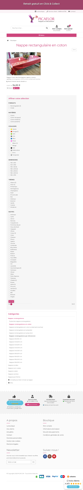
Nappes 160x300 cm (15, 359)
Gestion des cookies (13, 441)
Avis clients (10, 429)
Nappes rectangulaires (16, 318)
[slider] (11, 304)
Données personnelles (14, 438)
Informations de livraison (51, 429)
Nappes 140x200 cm (15, 342)
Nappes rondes (13, 365)
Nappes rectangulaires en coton (20, 324)
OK (33, 462)
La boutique (39, 11)
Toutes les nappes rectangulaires (19, 321)
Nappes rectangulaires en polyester (20, 330)
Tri (74, 49)
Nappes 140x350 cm (15, 350)
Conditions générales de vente (53, 435)
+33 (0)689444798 (33, 401)
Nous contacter (32, 404)
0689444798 (56, 11)
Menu (41, 35)
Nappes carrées (13, 374)
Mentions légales (12, 444)
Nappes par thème (14, 377)
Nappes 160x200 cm (15, 353)
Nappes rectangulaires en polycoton (21, 333)
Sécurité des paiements (51, 432)
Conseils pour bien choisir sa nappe (20, 380)
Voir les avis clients (15, 402)
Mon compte (47, 426)
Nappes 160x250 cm (15, 356)
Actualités (10, 432)
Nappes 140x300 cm (15, 347)
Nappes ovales (13, 371)
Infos (10, 383)
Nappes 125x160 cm (15, 339)
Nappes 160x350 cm (15, 362)
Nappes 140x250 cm (15, 344)
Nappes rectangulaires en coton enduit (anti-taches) (26, 327)
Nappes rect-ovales (14, 368)
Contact (72, 11)
